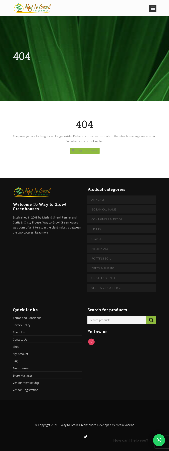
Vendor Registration (25, 390)
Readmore (41, 232)
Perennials (99, 249)
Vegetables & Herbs (106, 288)
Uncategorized (103, 278)
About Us (19, 332)
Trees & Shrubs (103, 268)
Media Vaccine (124, 425)
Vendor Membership (26, 383)
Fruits (96, 229)
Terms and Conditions (27, 318)
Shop (16, 347)
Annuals (98, 199)
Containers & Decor (107, 219)
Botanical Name (103, 209)
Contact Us (20, 339)
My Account (20, 354)
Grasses (97, 239)
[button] (159, 440)
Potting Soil (101, 258)
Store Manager (22, 375)
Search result (21, 368)
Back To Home (84, 151)
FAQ (15, 361)
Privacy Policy (21, 325)
